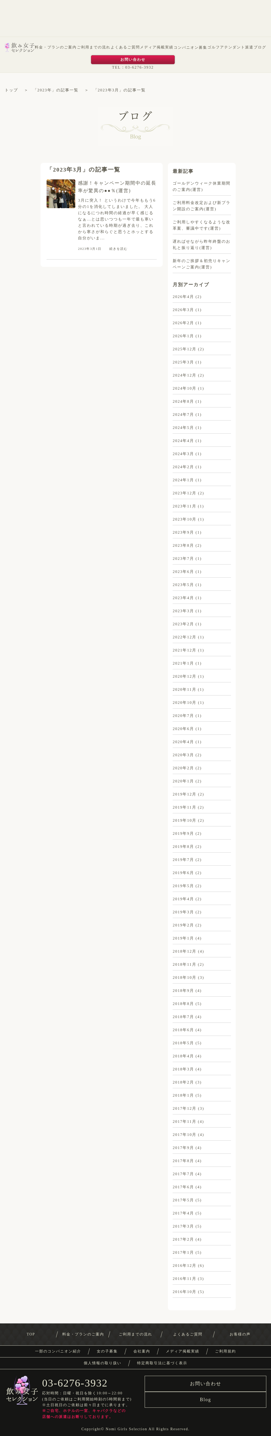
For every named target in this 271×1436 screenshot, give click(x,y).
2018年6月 (183, 1030)
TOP (31, 1334)
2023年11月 (184, 506)
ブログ (260, 47)
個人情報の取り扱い (102, 1363)
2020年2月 (183, 768)
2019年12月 (184, 794)
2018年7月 (183, 1017)
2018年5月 (183, 1043)
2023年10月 (184, 519)
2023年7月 (183, 558)
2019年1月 (183, 938)
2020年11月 (184, 689)
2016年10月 (184, 1292)
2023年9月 (183, 532)
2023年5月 (183, 585)
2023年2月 (183, 624)
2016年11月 (184, 1279)
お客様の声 (240, 1334)
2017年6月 (183, 1187)
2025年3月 (183, 362)
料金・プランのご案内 (56, 47)
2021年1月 (183, 663)
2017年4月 (183, 1213)
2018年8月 (183, 1004)
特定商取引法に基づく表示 (162, 1363)
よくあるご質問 (125, 47)
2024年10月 (184, 388)
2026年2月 (183, 323)
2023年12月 (184, 493)
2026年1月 (183, 336)
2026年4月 (183, 297)
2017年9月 (183, 1148)
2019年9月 (183, 833)
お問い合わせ (132, 60)
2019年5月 (183, 886)
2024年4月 (183, 441)
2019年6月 (183, 873)
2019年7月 (183, 860)
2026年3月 (183, 310)
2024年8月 (183, 401)
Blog (205, 1399)
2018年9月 (183, 990)
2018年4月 (183, 1056)
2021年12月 (184, 650)
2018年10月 (184, 977)
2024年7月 (183, 414)
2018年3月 (183, 1069)
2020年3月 (183, 755)
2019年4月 (183, 899)
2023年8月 (183, 545)
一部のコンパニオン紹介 (58, 1351)
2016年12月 (184, 1265)
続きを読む (118, 249)
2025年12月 (184, 349)
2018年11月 (184, 964)
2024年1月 (183, 480)
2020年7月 (183, 716)
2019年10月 (184, 820)
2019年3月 (183, 912)
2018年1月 (183, 1095)
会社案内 (141, 1351)
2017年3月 (183, 1226)
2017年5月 (183, 1200)
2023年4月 (183, 598)
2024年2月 (183, 467)
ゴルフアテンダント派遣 (230, 47)
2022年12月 (184, 637)
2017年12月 (184, 1108)
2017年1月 (183, 1252)
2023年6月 (183, 572)
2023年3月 (183, 611)
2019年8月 (183, 846)
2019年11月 (184, 807)
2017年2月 (183, 1239)
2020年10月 (184, 702)
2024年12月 (184, 375)
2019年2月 (183, 925)
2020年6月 (183, 729)
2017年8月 (183, 1161)
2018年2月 (183, 1082)
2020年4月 (183, 742)
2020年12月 (184, 676)
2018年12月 (184, 951)
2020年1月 (183, 781)
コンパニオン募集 (190, 47)
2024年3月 (183, 454)
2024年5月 (183, 428)
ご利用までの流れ (93, 47)
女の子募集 (107, 1351)
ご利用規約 (225, 1351)
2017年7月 (183, 1174)
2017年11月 (184, 1121)
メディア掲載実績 (156, 47)
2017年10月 (184, 1135)
